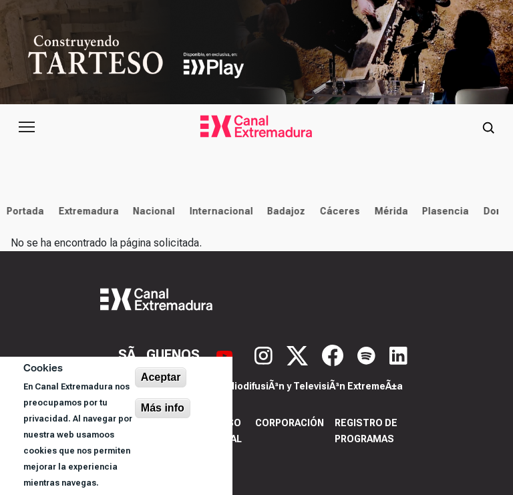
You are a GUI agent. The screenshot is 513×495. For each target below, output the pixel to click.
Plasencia (442, 211)
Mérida (388, 211)
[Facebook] (334, 354)
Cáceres (337, 211)
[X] (299, 354)
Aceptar (161, 377)
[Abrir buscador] (488, 127)
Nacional (151, 211)
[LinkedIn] (398, 354)
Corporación (289, 423)
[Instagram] (265, 354)
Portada (22, 211)
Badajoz (284, 211)
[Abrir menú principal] (26, 127)
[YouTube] (226, 354)
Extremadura (85, 211)
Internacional (218, 211)
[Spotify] (368, 354)
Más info (162, 408)
